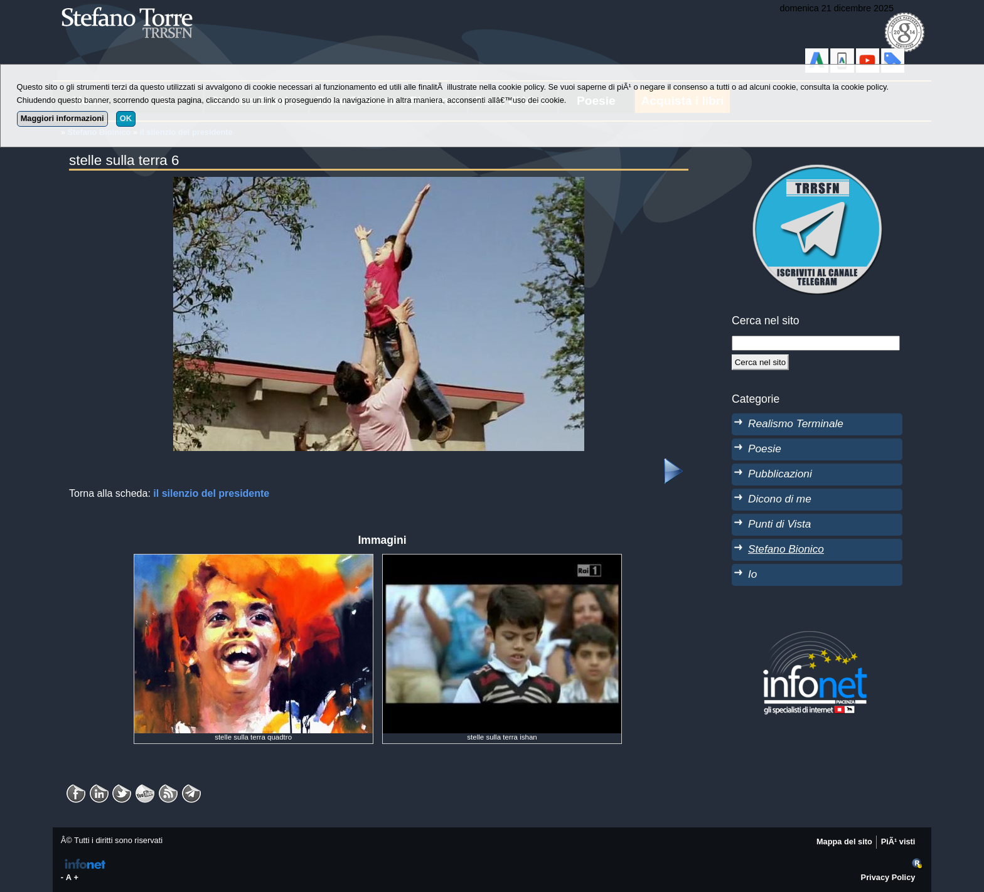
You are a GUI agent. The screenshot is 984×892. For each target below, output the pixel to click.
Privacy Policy (888, 877)
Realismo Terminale (795, 423)
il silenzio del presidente (211, 493)
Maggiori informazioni (62, 118)
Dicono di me (779, 498)
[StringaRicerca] (816, 343)
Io (752, 574)
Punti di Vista (779, 524)
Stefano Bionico (786, 549)
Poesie (764, 448)
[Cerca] (760, 361)
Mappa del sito (844, 841)
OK (126, 118)
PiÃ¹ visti (898, 841)
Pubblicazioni (780, 473)
